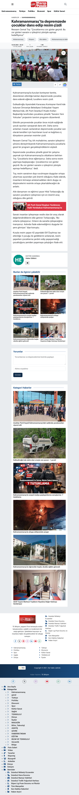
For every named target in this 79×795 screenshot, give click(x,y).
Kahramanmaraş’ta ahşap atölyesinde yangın (49, 316)
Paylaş (17, 84)
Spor (49, 11)
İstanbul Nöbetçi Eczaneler (20, 772)
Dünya (14, 657)
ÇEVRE (12, 731)
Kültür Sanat (59, 11)
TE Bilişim (45, 675)
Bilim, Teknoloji (16, 725)
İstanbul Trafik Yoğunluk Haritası (23, 781)
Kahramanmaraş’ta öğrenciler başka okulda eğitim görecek (25, 340)
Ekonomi (41, 11)
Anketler (9, 761)
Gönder (18, 375)
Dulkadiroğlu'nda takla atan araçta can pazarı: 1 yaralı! (52, 292)
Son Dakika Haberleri (54, 638)
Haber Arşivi (51, 640)
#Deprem (31, 39)
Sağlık (14, 655)
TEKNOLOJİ (44, 655)
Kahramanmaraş (9, 11)
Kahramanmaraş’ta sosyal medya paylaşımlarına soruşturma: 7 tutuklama (24, 317)
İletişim (9, 767)
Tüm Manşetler (52, 636)
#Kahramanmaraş (18, 39)
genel (11, 695)
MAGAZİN (13, 722)
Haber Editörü (31, 258)
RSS (22, 668)
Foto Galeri (10, 747)
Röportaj (9, 756)
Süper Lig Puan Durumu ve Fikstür (23, 783)
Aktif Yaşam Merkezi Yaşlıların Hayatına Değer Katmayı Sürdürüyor (52, 340)
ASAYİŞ (12, 728)
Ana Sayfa (10, 687)
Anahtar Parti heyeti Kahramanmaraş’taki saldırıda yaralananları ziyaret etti (23, 293)
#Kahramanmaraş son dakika (60, 39)
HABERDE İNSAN (16, 734)
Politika (31, 11)
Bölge (11, 745)
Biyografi (10, 758)
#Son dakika (43, 39)
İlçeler (42, 657)
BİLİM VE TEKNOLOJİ (18, 739)
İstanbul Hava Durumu (54, 621)
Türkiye (22, 11)
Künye (8, 764)
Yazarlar (9, 753)
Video (8, 750)
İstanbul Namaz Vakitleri (55, 624)
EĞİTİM (12, 736)
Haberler (15, 17)
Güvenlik (13, 742)
